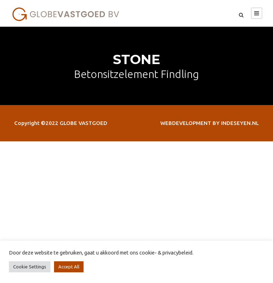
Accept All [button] (68, 266)
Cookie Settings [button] (29, 266)
